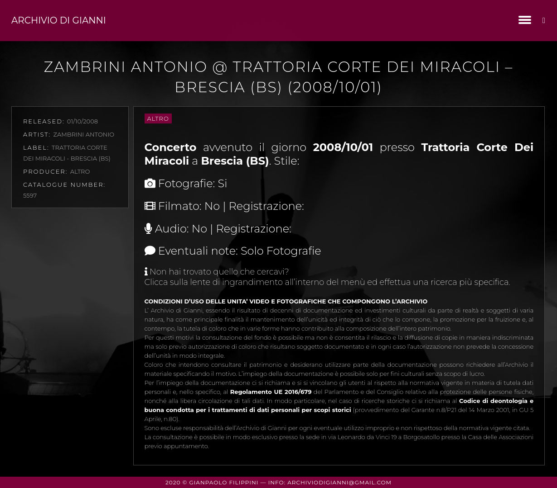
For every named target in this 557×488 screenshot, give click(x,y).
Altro (158, 118)
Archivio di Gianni (58, 20)
